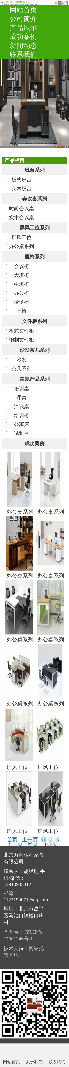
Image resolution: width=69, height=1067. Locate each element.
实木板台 (21, 188)
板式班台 (21, 179)
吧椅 (21, 311)
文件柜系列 (34, 321)
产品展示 (23, 27)
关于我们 (34, 1062)
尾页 (32, 844)
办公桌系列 (21, 246)
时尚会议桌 (21, 208)
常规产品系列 (35, 379)
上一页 (30, 839)
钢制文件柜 (21, 340)
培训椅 (21, 415)
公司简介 (23, 18)
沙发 (21, 360)
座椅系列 (35, 256)
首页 (12, 839)
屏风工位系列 (35, 228)
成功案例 (23, 36)
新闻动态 (23, 45)
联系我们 (23, 54)
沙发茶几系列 (35, 350)
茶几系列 (21, 368)
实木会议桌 (21, 217)
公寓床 (21, 424)
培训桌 (21, 388)
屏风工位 (21, 237)
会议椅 (21, 266)
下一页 (15, 844)
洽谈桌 (21, 406)
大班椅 (21, 275)
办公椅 (21, 293)
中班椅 (21, 284)
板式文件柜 (21, 331)
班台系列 (35, 170)
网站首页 (23, 10)
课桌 (21, 397)
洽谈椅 (21, 302)
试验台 (21, 433)
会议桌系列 (34, 199)
